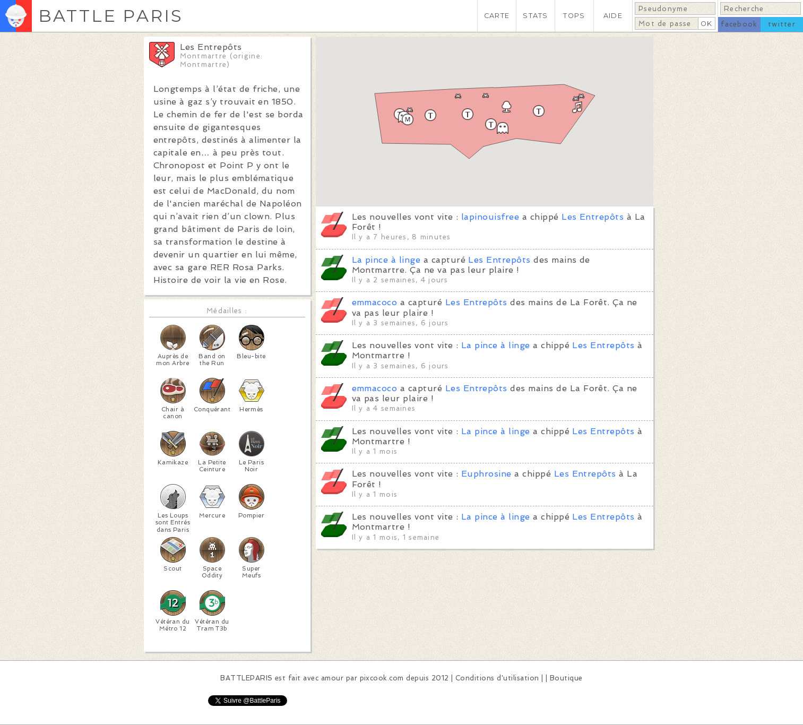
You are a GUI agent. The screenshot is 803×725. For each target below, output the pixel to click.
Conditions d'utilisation (497, 678)
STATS (535, 16)
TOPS (574, 16)
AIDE (613, 16)
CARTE (497, 16)
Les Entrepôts (593, 217)
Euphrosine (486, 474)
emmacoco (375, 302)
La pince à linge (386, 260)
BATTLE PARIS (110, 15)
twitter (782, 24)
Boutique (566, 678)
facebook (739, 24)
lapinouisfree (490, 217)
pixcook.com (382, 678)
